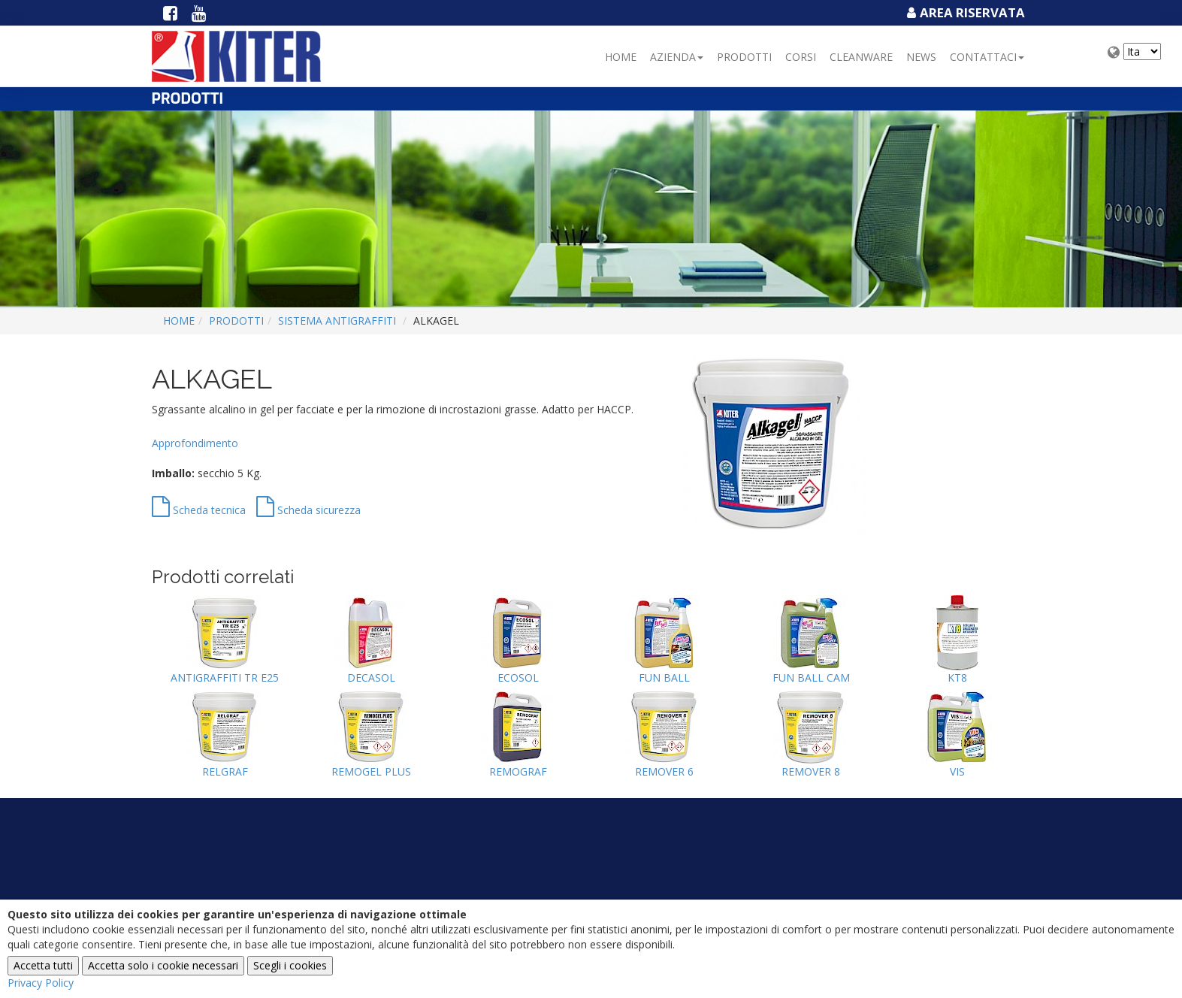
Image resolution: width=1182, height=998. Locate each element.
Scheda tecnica (199, 510)
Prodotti (744, 57)
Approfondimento (195, 443)
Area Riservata (964, 12)
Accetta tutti (43, 965)
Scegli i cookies (290, 965)
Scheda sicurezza (308, 510)
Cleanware (861, 57)
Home (620, 57)
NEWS (921, 57)
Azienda (676, 57)
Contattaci (987, 57)
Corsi (800, 57)
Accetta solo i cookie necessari (163, 965)
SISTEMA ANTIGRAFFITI (337, 320)
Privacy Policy (41, 982)
